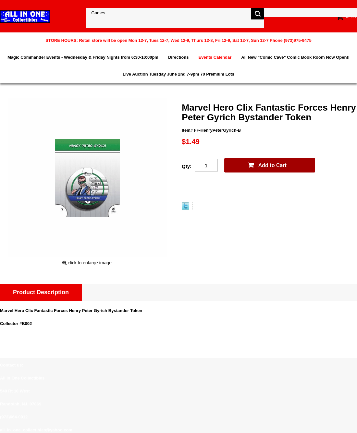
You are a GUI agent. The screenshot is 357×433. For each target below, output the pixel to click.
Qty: (186, 166)
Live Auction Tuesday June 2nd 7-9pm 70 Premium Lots (178, 74)
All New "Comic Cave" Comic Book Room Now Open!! (295, 57)
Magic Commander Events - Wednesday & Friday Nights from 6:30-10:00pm (82, 57)
